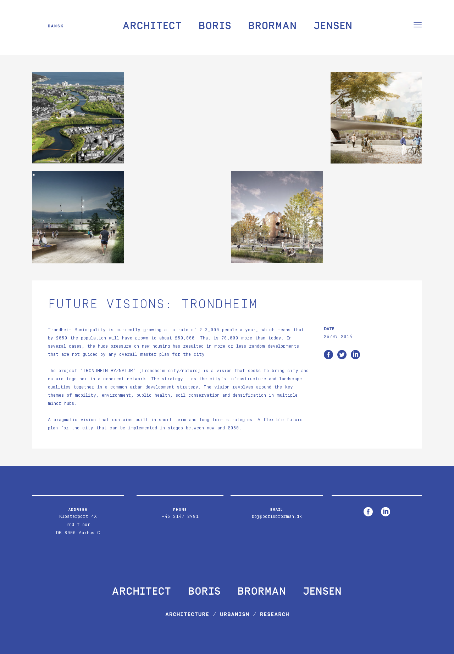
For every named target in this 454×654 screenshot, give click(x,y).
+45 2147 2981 (180, 516)
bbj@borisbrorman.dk (277, 516)
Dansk (56, 25)
